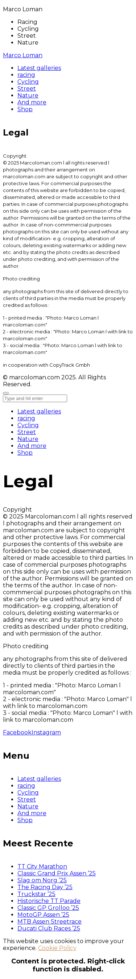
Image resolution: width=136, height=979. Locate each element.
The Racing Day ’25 (45, 887)
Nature (27, 439)
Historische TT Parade (49, 900)
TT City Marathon (42, 866)
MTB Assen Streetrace (49, 921)
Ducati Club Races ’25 (48, 928)
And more (31, 445)
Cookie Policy (57, 948)
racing (26, 418)
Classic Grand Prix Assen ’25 (56, 873)
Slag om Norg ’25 (42, 880)
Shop (25, 452)
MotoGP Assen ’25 (43, 914)
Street (26, 432)
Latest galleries (39, 411)
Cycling (28, 425)
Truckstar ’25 (36, 894)
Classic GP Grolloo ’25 (48, 907)
